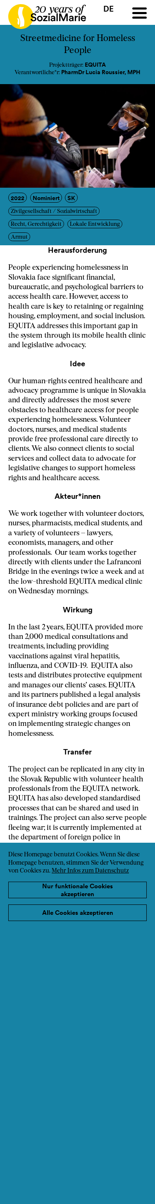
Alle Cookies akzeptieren (77, 912)
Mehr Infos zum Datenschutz (90, 871)
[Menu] (139, 13)
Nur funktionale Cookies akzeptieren (77, 890)
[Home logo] (43, 13)
